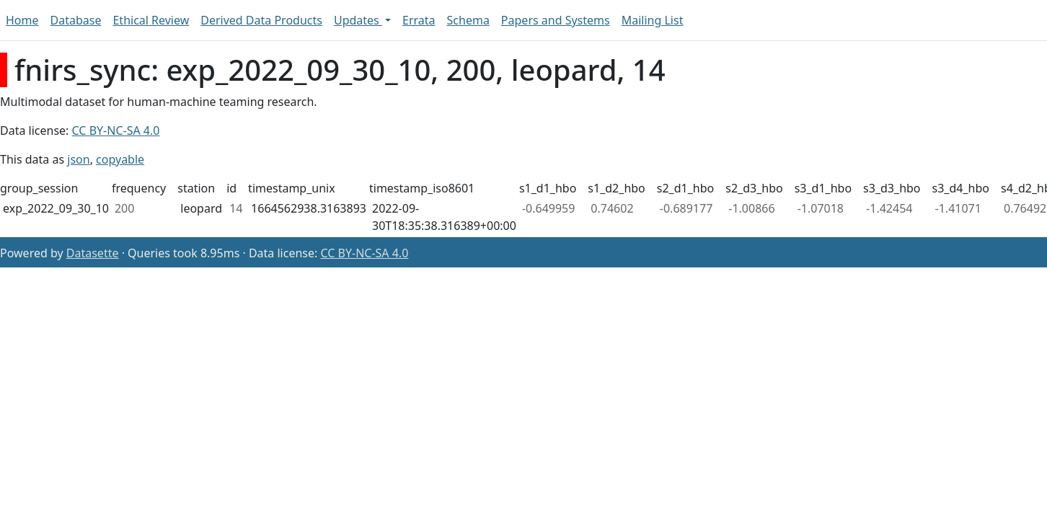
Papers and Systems (555, 20)
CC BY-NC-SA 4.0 (116, 130)
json (78, 159)
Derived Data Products (261, 20)
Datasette (92, 253)
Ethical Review (150, 20)
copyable (120, 159)
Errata (419, 20)
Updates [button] (358, 20)
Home (22, 20)
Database (76, 20)
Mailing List (653, 20)
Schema (468, 20)
